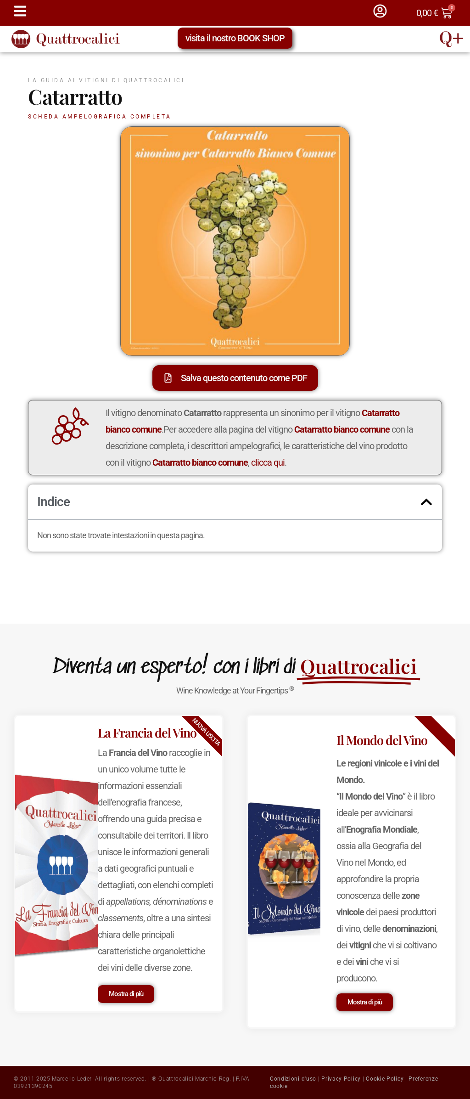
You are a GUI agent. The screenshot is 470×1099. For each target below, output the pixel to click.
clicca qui (268, 462)
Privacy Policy (341, 1079)
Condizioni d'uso (293, 1079)
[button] (426, 502)
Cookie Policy (384, 1079)
